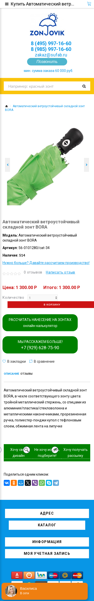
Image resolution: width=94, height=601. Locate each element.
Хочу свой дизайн (18, 453)
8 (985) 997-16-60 (51, 49)
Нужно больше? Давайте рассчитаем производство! (46, 263)
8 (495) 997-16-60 (51, 43)
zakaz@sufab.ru (51, 54)
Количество (13, 298)
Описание (11, 373)
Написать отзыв (60, 272)
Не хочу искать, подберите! (47, 453)
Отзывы (26, 373)
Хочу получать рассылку (75, 453)
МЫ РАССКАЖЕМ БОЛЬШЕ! (40, 345)
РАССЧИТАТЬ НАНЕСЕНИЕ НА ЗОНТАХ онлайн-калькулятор (40, 323)
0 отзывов (33, 272)
